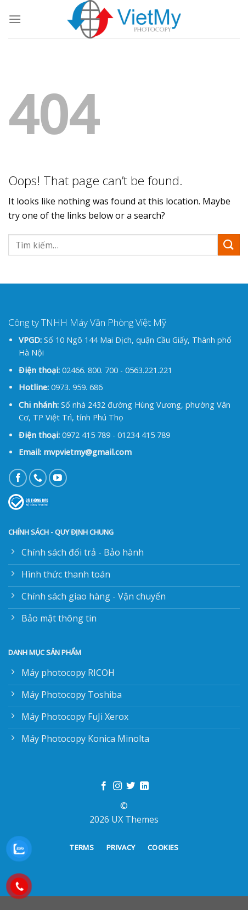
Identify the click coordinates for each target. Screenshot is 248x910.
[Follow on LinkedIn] (144, 786)
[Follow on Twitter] (130, 786)
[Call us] (38, 478)
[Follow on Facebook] (18, 478)
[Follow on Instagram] (117, 786)
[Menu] (14, 18)
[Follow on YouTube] (58, 478)
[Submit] (229, 245)
